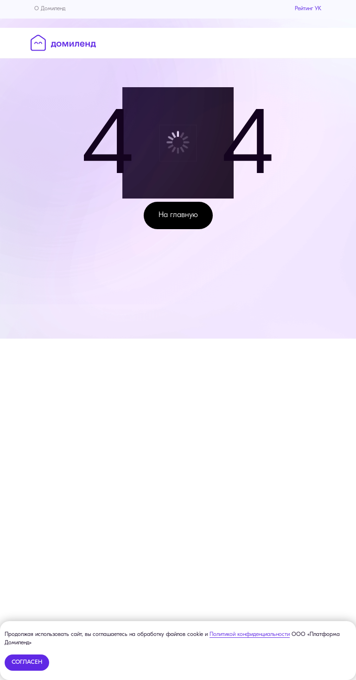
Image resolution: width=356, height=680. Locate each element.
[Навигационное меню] (318, 42)
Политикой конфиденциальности (250, 634)
